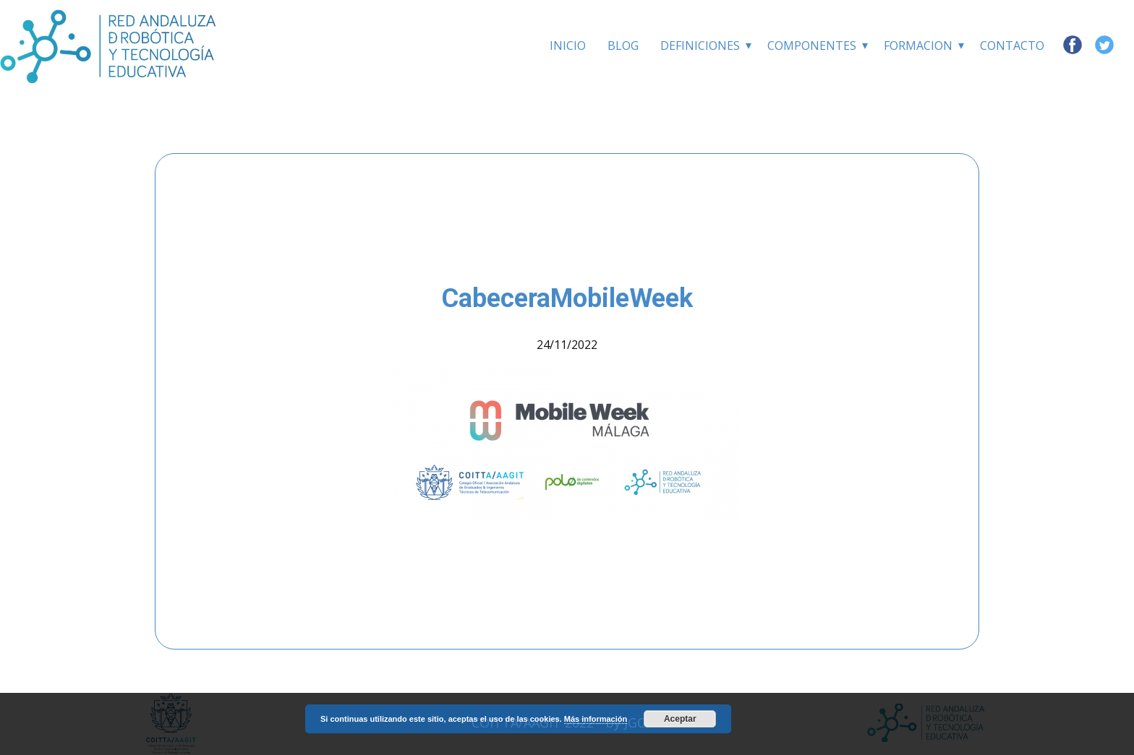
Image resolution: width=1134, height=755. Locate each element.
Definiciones (700, 45)
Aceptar (680, 719)
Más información (595, 719)
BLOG (623, 45)
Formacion (918, 45)
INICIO (568, 45)
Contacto (1012, 45)
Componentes (811, 45)
